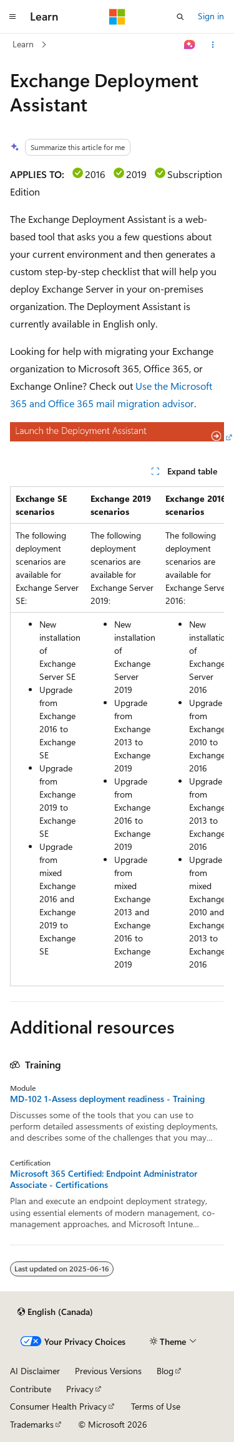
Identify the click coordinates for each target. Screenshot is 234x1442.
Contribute (30, 1389)
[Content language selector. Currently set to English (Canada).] (55, 1312)
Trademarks (32, 1424)
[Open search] (180, 17)
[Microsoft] (117, 17)
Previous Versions (108, 1371)
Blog (165, 1371)
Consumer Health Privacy (58, 1406)
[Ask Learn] (190, 45)
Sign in (211, 16)
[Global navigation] (12, 17)
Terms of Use (155, 1406)
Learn (23, 44)
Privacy (80, 1389)
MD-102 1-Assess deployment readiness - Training (107, 1099)
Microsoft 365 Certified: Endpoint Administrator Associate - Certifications (103, 1179)
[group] (117, 736)
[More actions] (213, 45)
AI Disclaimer (35, 1371)
